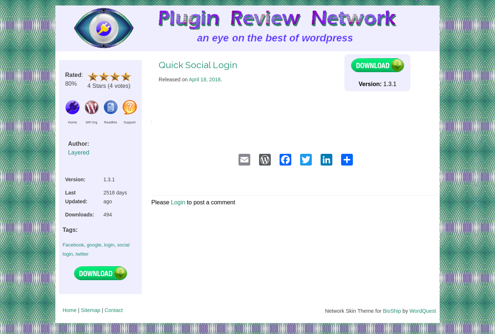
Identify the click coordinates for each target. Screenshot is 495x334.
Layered (78, 152)
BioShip (392, 311)
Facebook (73, 245)
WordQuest (423, 311)
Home (70, 310)
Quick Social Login (198, 65)
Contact (113, 310)
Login (178, 202)
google (94, 245)
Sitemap (90, 310)
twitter (82, 254)
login (109, 245)
